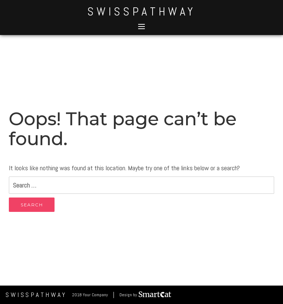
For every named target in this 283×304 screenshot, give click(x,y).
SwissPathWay (141, 11)
